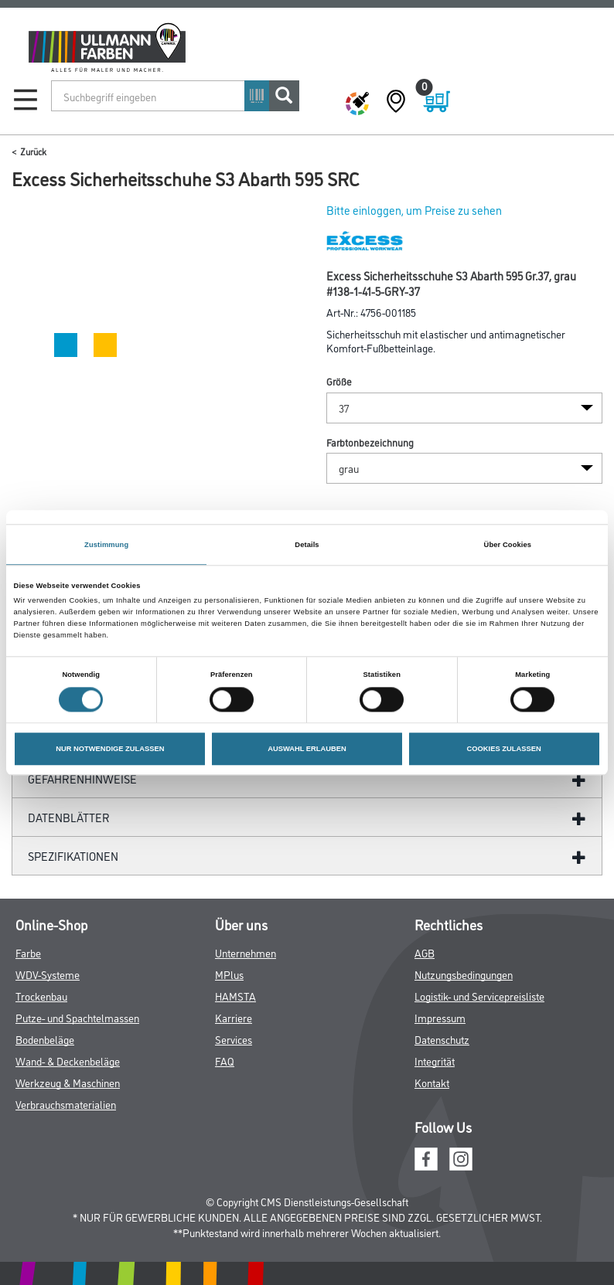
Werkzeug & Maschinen (67, 1082)
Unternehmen (245, 952)
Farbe (28, 952)
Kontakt (431, 1082)
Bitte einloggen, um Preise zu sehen (414, 210)
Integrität (434, 1060)
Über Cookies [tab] (508, 545)
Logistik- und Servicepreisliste (479, 995)
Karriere (233, 1017)
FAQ (224, 1060)
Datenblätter (69, 817)
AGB (424, 952)
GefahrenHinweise (82, 778)
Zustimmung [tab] (106, 545)
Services (233, 1039)
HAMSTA (235, 995)
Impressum (440, 1017)
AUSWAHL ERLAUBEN (307, 749)
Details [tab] (307, 545)
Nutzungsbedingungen (463, 974)
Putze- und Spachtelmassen (77, 1017)
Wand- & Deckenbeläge (67, 1060)
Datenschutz (441, 1039)
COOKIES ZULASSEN (504, 749)
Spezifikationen (73, 856)
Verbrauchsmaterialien (65, 1103)
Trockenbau (41, 995)
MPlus (229, 974)
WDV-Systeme (47, 974)
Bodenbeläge (44, 1039)
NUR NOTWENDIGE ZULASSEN (110, 749)
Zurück (33, 151)
